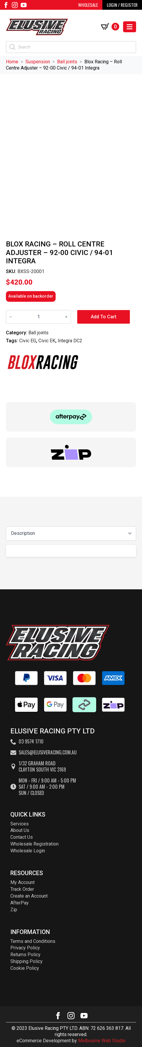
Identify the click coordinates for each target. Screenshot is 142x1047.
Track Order (22, 889)
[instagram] (15, 5)
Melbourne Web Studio (101, 1040)
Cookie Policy (24, 968)
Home (12, 61)
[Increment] (66, 317)
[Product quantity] (38, 317)
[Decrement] (10, 317)
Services (19, 824)
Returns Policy (25, 954)
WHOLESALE (88, 4)
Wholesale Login (27, 851)
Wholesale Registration (34, 844)
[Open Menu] (129, 26)
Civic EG (27, 340)
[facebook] (6, 5)
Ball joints (67, 61)
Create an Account (29, 896)
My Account (22, 882)
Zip (13, 909)
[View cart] (110, 27)
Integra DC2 (70, 340)
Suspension (37, 61)
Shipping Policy (26, 961)
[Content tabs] (71, 533)
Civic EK (46, 340)
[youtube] (24, 5)
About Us (19, 830)
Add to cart (103, 317)
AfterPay (19, 903)
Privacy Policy (25, 948)
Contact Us (21, 837)
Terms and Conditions (32, 941)
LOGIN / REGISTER (122, 4)
